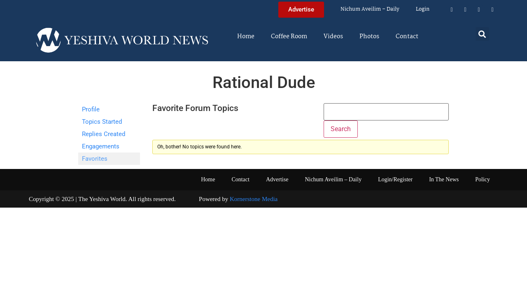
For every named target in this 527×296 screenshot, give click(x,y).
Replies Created (103, 134)
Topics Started (102, 121)
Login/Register (395, 179)
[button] (482, 34)
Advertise (277, 179)
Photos (369, 37)
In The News (444, 179)
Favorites (94, 158)
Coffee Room (289, 37)
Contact (407, 37)
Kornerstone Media (253, 199)
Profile (91, 109)
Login (422, 9)
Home (245, 37)
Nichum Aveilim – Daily (369, 9)
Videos (333, 37)
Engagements (100, 146)
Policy (482, 179)
